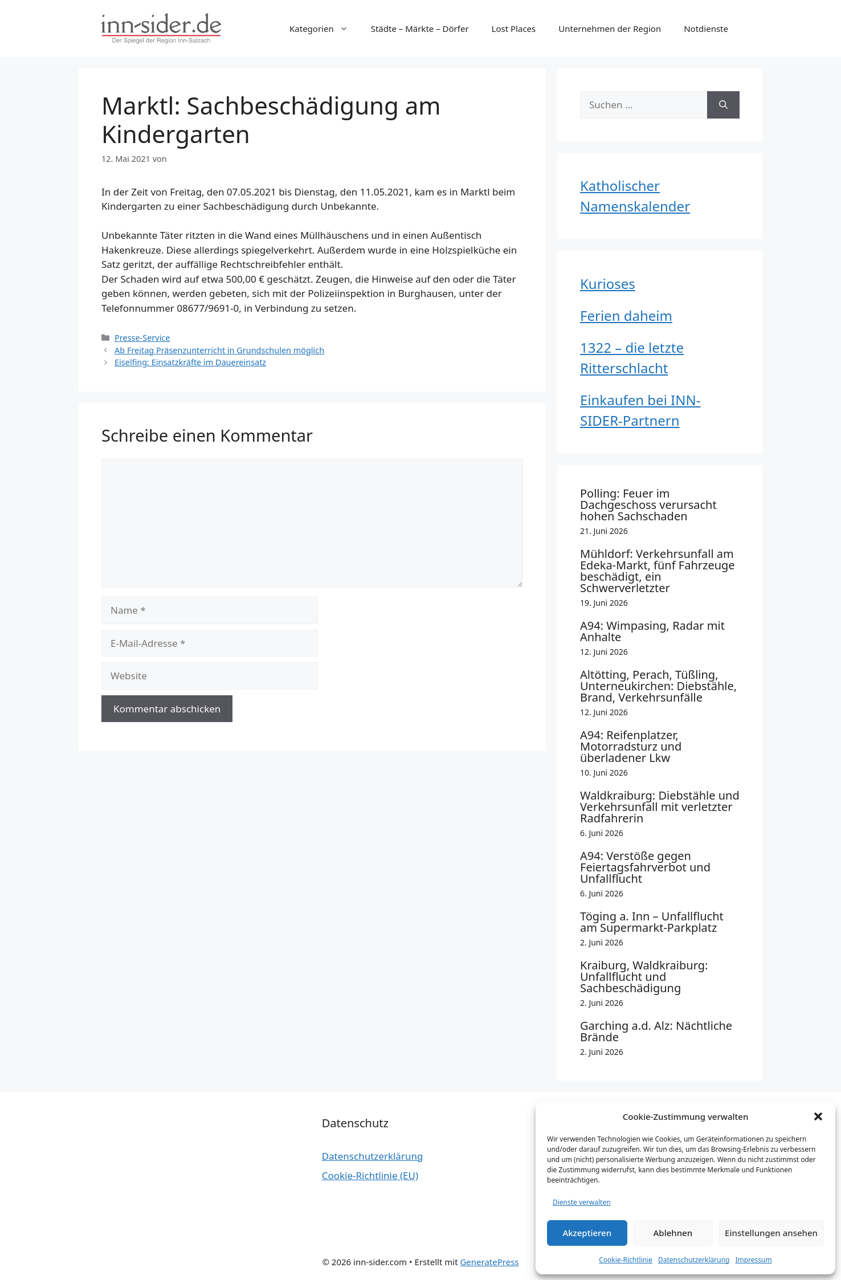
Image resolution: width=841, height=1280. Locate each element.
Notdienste (706, 28)
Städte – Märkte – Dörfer (420, 28)
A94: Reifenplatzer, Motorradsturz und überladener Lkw (630, 746)
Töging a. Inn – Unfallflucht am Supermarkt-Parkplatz (652, 921)
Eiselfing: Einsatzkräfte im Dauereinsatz (190, 362)
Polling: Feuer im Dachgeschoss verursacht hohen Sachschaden (648, 505)
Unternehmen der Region (609, 28)
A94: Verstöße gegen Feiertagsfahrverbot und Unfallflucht (645, 867)
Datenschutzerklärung (693, 1260)
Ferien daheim (626, 315)
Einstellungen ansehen (771, 1232)
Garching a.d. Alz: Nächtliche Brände (656, 1031)
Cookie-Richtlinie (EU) (370, 1175)
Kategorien (324, 28)
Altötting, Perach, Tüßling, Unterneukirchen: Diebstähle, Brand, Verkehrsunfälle (658, 686)
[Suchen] (723, 105)
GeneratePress (489, 1261)
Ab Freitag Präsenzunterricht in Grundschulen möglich (219, 350)
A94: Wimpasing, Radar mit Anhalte (652, 631)
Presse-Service (142, 337)
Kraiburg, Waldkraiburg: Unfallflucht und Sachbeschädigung (644, 976)
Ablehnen (673, 1232)
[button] (818, 1116)
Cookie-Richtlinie (625, 1260)
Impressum (753, 1260)
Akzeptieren (586, 1232)
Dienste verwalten (582, 1202)
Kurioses (607, 283)
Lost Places (514, 28)
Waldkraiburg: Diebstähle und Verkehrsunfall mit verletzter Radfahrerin (660, 807)
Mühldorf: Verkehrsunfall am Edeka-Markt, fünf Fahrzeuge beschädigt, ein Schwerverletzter (657, 571)
